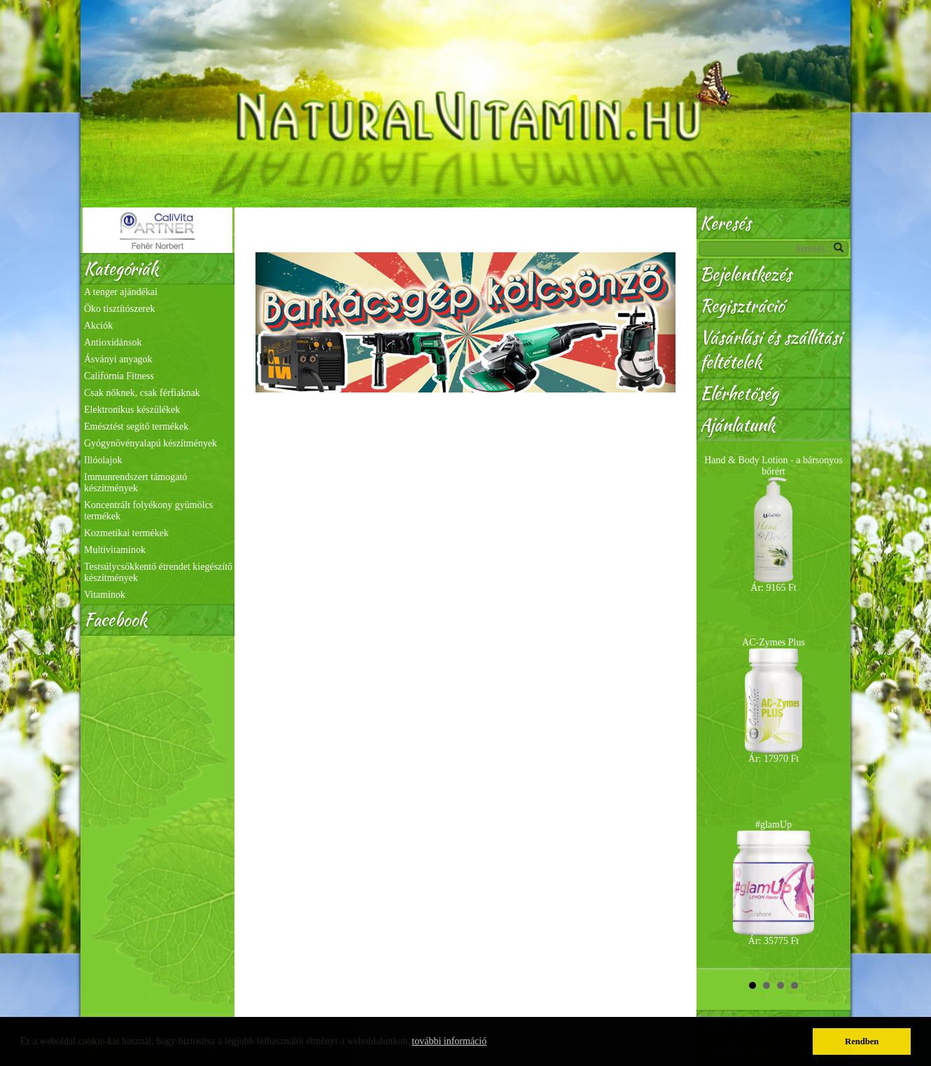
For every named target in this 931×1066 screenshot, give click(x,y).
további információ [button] (449, 1041)
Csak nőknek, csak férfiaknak (142, 393)
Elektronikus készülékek (132, 409)
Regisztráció (742, 306)
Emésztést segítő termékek (136, 426)
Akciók (98, 325)
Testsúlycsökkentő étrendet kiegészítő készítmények (158, 572)
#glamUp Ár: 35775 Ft (773, 882)
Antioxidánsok (112, 342)
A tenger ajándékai (121, 292)
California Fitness (119, 376)
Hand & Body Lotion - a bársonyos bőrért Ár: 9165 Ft (773, 524)
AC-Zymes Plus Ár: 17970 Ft (773, 700)
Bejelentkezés (746, 274)
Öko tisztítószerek (119, 308)
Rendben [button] (861, 1041)
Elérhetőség (739, 393)
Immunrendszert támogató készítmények (135, 482)
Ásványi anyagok (118, 359)
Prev (715, 704)
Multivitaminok (115, 550)
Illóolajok (103, 460)
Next (832, 704)
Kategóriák (121, 269)
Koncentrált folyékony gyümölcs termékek (148, 510)
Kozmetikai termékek (126, 533)
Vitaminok (104, 594)
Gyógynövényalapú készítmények (150, 443)
